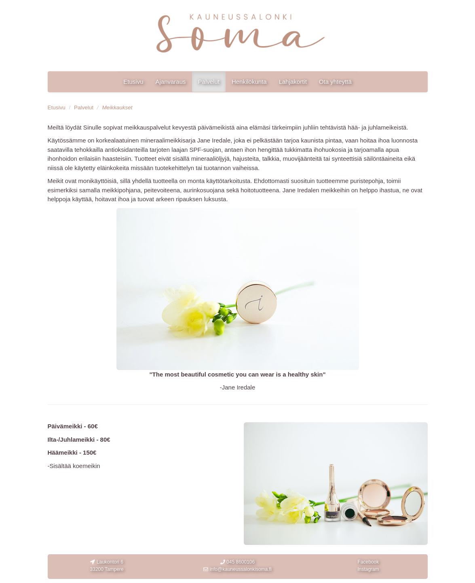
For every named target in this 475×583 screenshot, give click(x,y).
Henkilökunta (249, 81)
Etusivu (133, 81)
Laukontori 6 (107, 566)
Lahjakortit (293, 81)
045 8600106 (237, 562)
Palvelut (209, 81)
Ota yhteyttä (335, 81)
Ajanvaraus (170, 81)
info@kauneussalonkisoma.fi (237, 569)
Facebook (368, 562)
